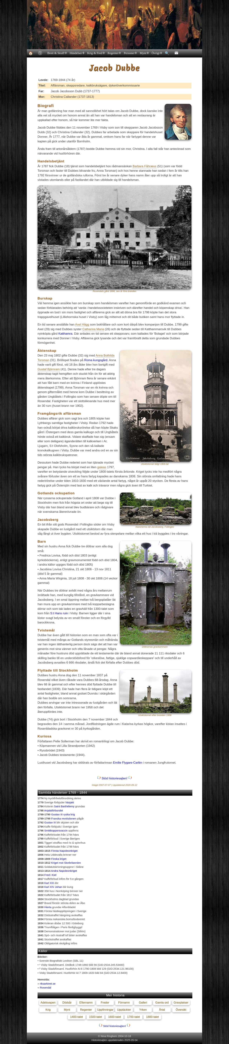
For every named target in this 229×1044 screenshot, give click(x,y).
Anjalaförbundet (53, 810)
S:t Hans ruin (59, 613)
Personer (130, 53)
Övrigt (156, 53)
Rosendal (45, 987)
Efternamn (86, 1002)
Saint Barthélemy (64, 806)
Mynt (144, 53)
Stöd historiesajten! (114, 778)
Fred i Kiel (50, 874)
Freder (105, 1002)
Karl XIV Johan (53, 886)
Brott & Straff (57, 53)
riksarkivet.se (48, 983)
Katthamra (65, 333)
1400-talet (76, 1016)
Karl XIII (49, 882)
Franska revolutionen (63, 818)
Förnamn (124, 1002)
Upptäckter (124, 1009)
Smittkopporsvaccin (56, 830)
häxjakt (69, 802)
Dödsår (67, 1002)
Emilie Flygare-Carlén (127, 762)
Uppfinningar (105, 1009)
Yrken (143, 1009)
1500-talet (95, 1016)
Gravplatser (181, 1002)
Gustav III (50, 822)
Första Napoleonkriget (64, 850)
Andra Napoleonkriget (64, 870)
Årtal (162, 1009)
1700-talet (133, 1016)
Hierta (48, 907)
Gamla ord (162, 1002)
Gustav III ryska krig (63, 814)
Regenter (114, 53)
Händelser (77, 53)
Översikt (181, 1009)
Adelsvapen (48, 1002)
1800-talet (152, 1016)
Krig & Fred (96, 53)
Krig (47, 1009)
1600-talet (114, 1016)
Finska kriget (58, 858)
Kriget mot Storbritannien (66, 862)
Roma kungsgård (95, 360)
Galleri (143, 1002)
